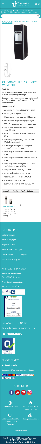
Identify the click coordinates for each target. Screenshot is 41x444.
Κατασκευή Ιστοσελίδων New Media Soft (20, 442)
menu (3, 4)
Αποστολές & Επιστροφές (12, 250)
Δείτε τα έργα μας (9, 240)
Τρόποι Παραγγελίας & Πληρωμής (15, 254)
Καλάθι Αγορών (9, 365)
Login (16, 11)
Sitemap (17, 430)
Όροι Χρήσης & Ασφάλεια (12, 259)
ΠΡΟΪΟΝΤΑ (16, 21)
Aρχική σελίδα (7, 21)
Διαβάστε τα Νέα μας (10, 245)
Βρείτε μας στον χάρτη (11, 286)
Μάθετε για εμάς (8, 235)
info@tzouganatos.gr (15, 282)
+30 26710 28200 (27, 11)
